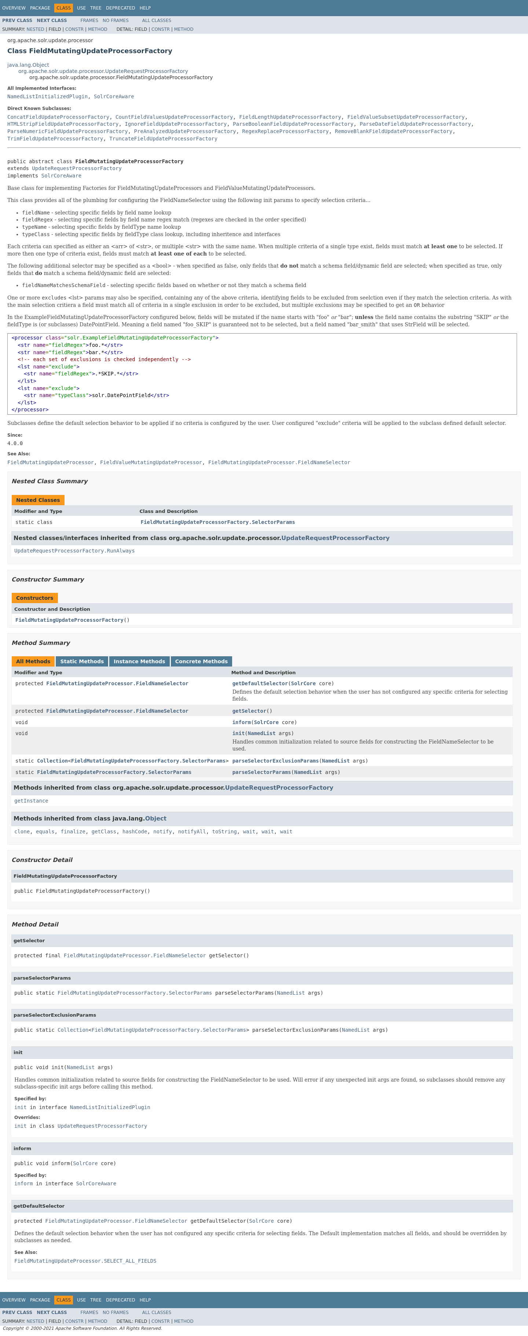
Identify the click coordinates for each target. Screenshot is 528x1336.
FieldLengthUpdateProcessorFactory (290, 117)
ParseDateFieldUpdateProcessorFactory (415, 124)
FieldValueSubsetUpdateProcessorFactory (406, 117)
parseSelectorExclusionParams (275, 761)
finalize (72, 831)
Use (81, 8)
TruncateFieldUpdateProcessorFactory (163, 139)
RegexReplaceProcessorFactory (285, 131)
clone (22, 831)
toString (224, 831)
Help (145, 8)
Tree (96, 8)
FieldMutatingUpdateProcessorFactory (69, 620)
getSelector (249, 711)
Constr (74, 29)
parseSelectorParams (261, 772)
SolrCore (303, 683)
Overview (14, 8)
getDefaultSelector (260, 683)
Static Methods (82, 661)
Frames (90, 20)
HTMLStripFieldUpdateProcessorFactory (62, 124)
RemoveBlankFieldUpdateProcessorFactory (393, 131)
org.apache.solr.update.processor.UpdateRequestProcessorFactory (103, 71)
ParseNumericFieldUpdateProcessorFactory (67, 131)
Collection (52, 761)
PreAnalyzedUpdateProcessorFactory (185, 131)
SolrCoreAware (114, 96)
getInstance (31, 801)
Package (40, 8)
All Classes (156, 20)
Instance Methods (139, 661)
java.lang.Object (28, 65)
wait (249, 831)
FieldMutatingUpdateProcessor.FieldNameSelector (117, 683)
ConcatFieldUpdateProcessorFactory (58, 117)
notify (162, 831)
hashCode (134, 831)
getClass (104, 831)
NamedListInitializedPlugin (47, 96)
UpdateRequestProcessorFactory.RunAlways (74, 551)
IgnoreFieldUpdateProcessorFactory (176, 124)
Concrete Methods (201, 661)
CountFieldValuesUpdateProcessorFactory (174, 117)
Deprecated (120, 8)
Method (97, 29)
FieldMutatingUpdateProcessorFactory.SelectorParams (218, 522)
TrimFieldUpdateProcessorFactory (55, 139)
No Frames (116, 20)
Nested (35, 29)
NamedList (262, 733)
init (238, 733)
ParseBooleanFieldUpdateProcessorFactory (293, 124)
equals (45, 831)
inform (241, 722)
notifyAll (192, 831)
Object (156, 818)
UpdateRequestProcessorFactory (76, 168)
